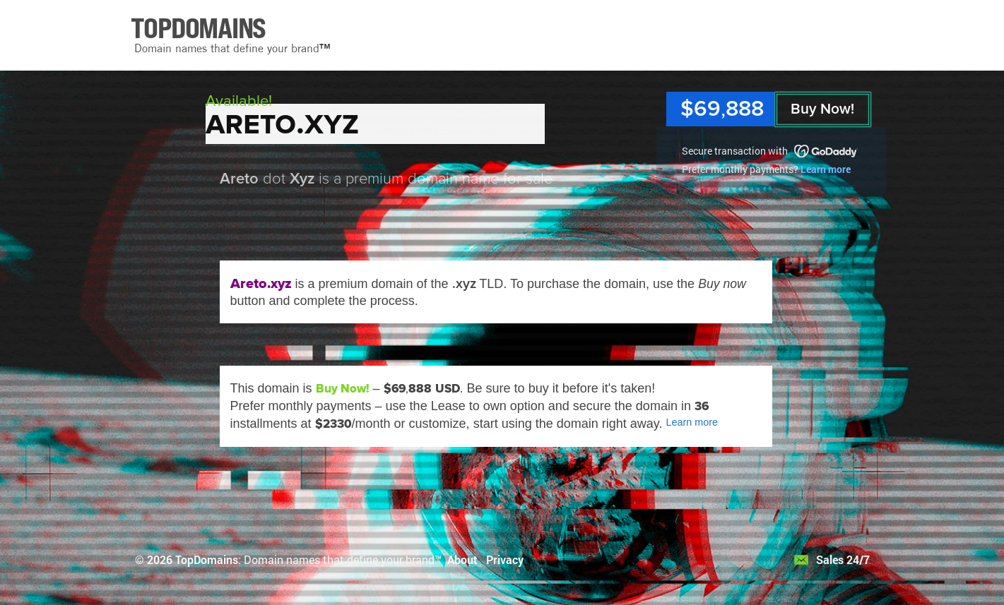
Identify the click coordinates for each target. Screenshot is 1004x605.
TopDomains (206, 559)
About (462, 559)
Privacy (505, 559)
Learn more (826, 169)
